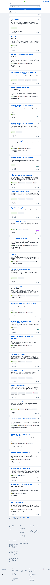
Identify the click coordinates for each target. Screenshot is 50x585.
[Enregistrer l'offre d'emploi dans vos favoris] (39, 19)
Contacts (13, 573)
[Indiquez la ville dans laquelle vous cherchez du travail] (25, 6)
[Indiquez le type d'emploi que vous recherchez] (25, 4)
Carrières (13, 580)
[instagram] (43, 569)
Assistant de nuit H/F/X (17, 402)
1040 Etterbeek (22, 535)
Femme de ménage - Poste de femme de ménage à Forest (22, 123)
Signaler (37, 32)
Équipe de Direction (15, 574)
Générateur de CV (32, 580)
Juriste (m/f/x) (15, 254)
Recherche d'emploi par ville (24, 543)
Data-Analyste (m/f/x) (17, 287)
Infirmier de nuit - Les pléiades (19, 354)
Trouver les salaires (32, 579)
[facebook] (40, 569)
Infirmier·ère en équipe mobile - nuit (20, 269)
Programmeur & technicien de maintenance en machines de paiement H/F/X (23, 73)
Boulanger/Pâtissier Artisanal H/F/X (20, 452)
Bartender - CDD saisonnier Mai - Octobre (22, 54)
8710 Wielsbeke (22, 531)
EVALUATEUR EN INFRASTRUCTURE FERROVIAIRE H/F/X (20, 435)
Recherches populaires (14, 521)
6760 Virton (22, 529)
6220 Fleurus (22, 525)
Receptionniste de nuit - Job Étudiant (21, 468)
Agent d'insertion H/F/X (17, 502)
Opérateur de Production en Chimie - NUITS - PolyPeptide (23, 337)
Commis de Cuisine (16, 19)
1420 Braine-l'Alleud (23, 536)
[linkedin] (49, 569)
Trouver (25, 9)
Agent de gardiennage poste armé (20, 87)
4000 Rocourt (22, 533)
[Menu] (1, 1)
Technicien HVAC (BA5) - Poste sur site (21, 484)
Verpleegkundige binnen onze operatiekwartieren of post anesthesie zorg (22, 174)
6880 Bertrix (22, 532)
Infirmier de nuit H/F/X (17, 141)
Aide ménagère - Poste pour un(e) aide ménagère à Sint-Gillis (21, 321)
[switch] (39, 14)
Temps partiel (11, 529)
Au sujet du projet (15, 570)
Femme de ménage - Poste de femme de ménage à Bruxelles (22, 106)
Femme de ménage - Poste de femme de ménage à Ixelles (22, 158)
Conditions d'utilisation (32, 574)
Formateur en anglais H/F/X (18, 385)
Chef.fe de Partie (15, 37)
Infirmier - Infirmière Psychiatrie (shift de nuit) (23, 418)
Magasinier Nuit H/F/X (17, 208)
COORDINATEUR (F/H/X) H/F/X (19, 238)
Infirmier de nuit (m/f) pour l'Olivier (20, 191)
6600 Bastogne (22, 528)
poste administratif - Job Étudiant (20, 222)
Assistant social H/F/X (17, 370)
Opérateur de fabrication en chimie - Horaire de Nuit (23, 304)
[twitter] (46, 569)
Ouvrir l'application (45, 1)
